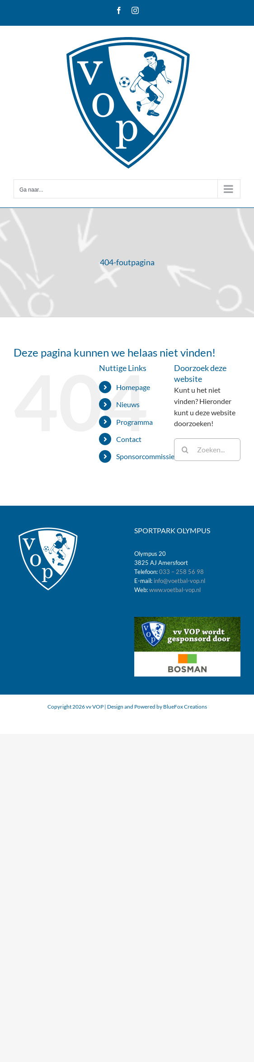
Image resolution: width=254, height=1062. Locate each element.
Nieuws (128, 404)
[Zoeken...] (207, 449)
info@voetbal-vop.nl (179, 580)
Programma (134, 422)
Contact (128, 439)
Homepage (133, 387)
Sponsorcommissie (145, 456)
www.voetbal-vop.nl (175, 589)
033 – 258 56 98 (181, 571)
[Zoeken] (185, 449)
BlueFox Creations (185, 706)
